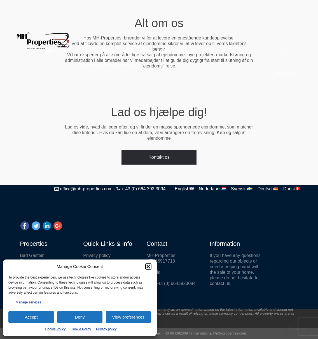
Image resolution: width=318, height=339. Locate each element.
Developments (247, 51)
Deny (80, 317)
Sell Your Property (75, 51)
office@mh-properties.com (86, 188)
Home (49, 51)
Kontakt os (159, 157)
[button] (148, 266)
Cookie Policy (55, 329)
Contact (272, 51)
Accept (31, 317)
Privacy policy (106, 329)
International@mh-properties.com (219, 333)
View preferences (128, 317)
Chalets (163, 51)
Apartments (105, 51)
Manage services (28, 302)
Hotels (126, 51)
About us (292, 51)
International (186, 51)
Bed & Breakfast (216, 51)
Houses (145, 51)
